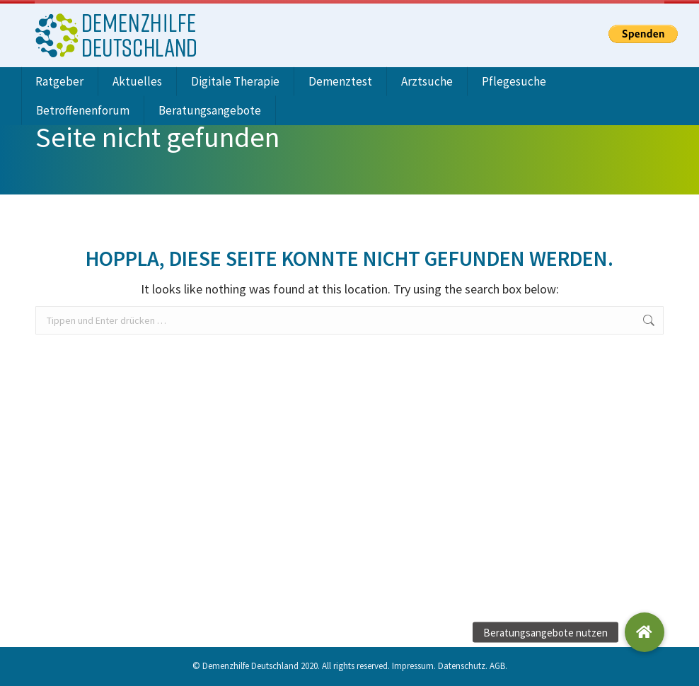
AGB (497, 663)
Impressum (413, 663)
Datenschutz (461, 663)
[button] (644, 632)
